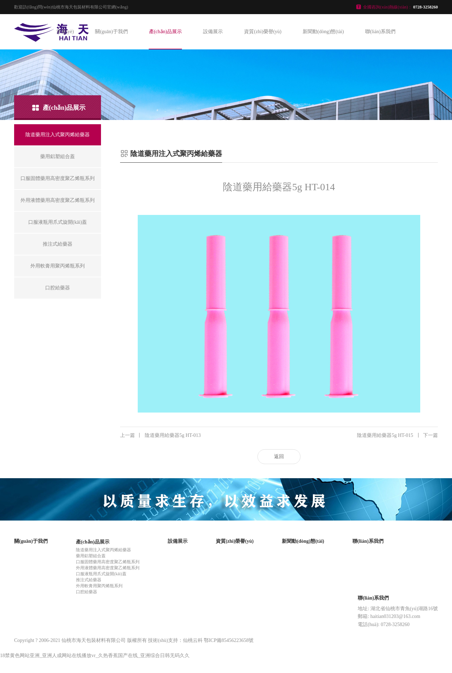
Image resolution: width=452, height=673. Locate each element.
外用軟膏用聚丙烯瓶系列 (99, 585)
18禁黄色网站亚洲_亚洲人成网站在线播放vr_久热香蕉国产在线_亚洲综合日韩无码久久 (95, 655)
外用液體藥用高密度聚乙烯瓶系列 (107, 567)
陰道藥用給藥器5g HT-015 (397, 435)
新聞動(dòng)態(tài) (323, 31)
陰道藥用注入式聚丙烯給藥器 (103, 549)
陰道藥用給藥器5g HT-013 (160, 435)
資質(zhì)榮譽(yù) (262, 31)
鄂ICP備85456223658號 (229, 640)
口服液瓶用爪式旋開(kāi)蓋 (101, 573)
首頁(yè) (65, 31)
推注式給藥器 (88, 579)
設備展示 (213, 31)
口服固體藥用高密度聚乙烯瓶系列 (107, 561)
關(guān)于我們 (111, 31)
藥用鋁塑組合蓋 (91, 555)
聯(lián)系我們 (380, 31)
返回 (279, 456)
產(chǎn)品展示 (165, 31)
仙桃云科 (193, 640)
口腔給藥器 (86, 591)
